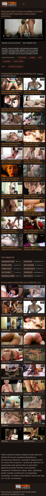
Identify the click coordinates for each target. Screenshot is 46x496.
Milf (40, 57)
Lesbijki (32, 57)
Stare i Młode (18, 61)
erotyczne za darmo (15, 66)
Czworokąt (22, 57)
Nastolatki (7, 61)
